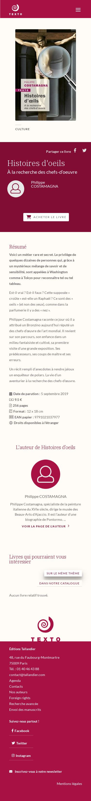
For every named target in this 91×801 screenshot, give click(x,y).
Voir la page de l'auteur (45, 526)
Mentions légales (69, 784)
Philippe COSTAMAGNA (45, 496)
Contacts (16, 686)
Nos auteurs (18, 692)
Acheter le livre (46, 217)
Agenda (15, 680)
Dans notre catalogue (59, 583)
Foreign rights (19, 698)
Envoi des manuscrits (25, 709)
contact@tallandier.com (27, 675)
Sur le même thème (63, 573)
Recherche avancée (23, 704)
